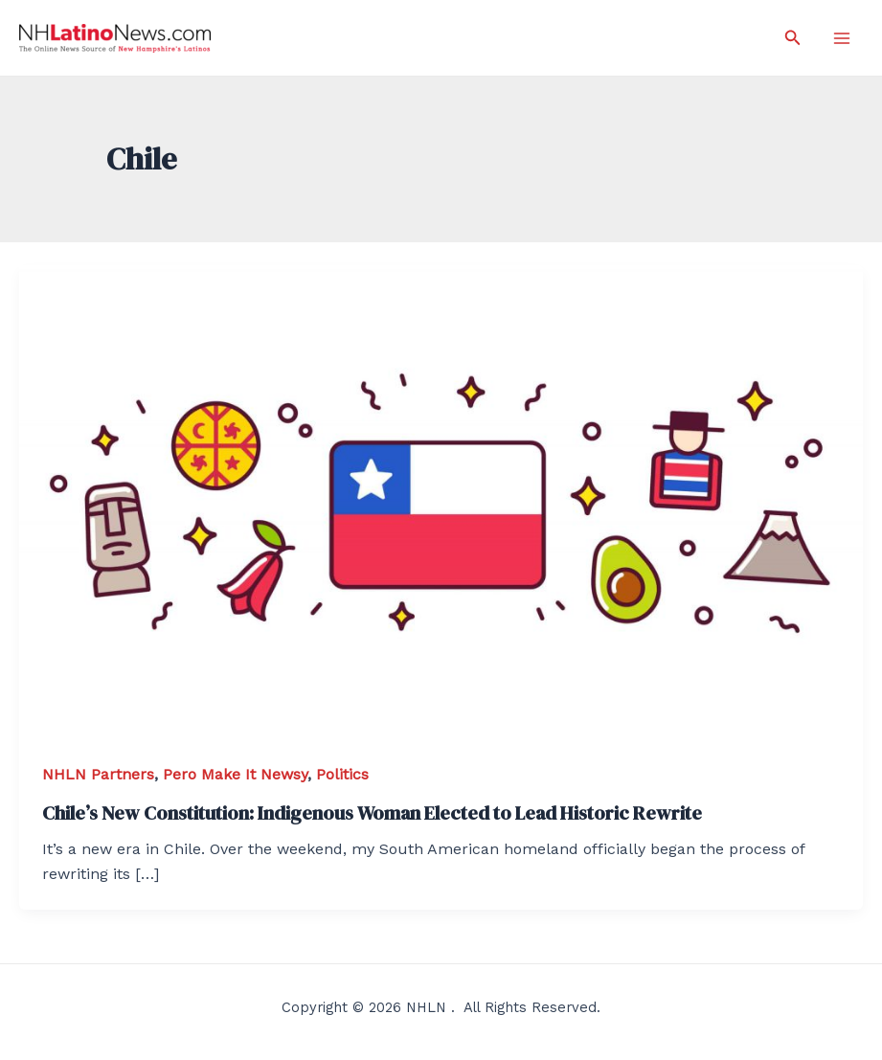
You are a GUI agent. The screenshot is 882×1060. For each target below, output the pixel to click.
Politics (342, 774)
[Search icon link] (793, 38)
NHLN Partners (98, 774)
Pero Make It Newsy (235, 774)
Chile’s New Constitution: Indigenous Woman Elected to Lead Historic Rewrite (372, 813)
